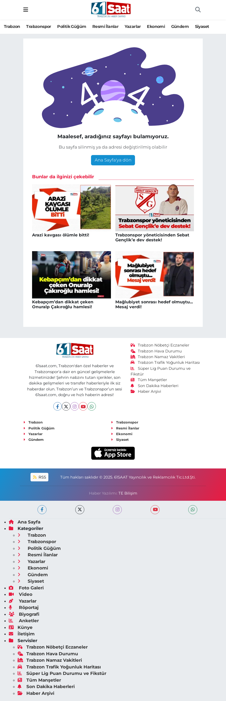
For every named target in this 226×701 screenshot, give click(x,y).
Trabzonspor (38, 26)
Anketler (24, 620)
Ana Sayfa (24, 522)
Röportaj (24, 607)
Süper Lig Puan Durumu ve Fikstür (62, 673)
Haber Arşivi (146, 391)
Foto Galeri (26, 587)
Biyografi (24, 614)
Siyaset (202, 26)
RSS (39, 477)
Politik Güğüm (71, 26)
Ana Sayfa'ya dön (113, 160)
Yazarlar (133, 26)
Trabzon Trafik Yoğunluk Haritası (165, 362)
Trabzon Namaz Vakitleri (158, 357)
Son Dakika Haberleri (155, 385)
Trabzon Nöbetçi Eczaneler (160, 345)
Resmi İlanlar (105, 26)
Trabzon (12, 26)
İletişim (22, 633)
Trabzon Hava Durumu (156, 351)
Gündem (180, 26)
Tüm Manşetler (149, 380)
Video (20, 594)
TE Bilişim (127, 493)
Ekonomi (156, 26)
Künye (21, 627)
